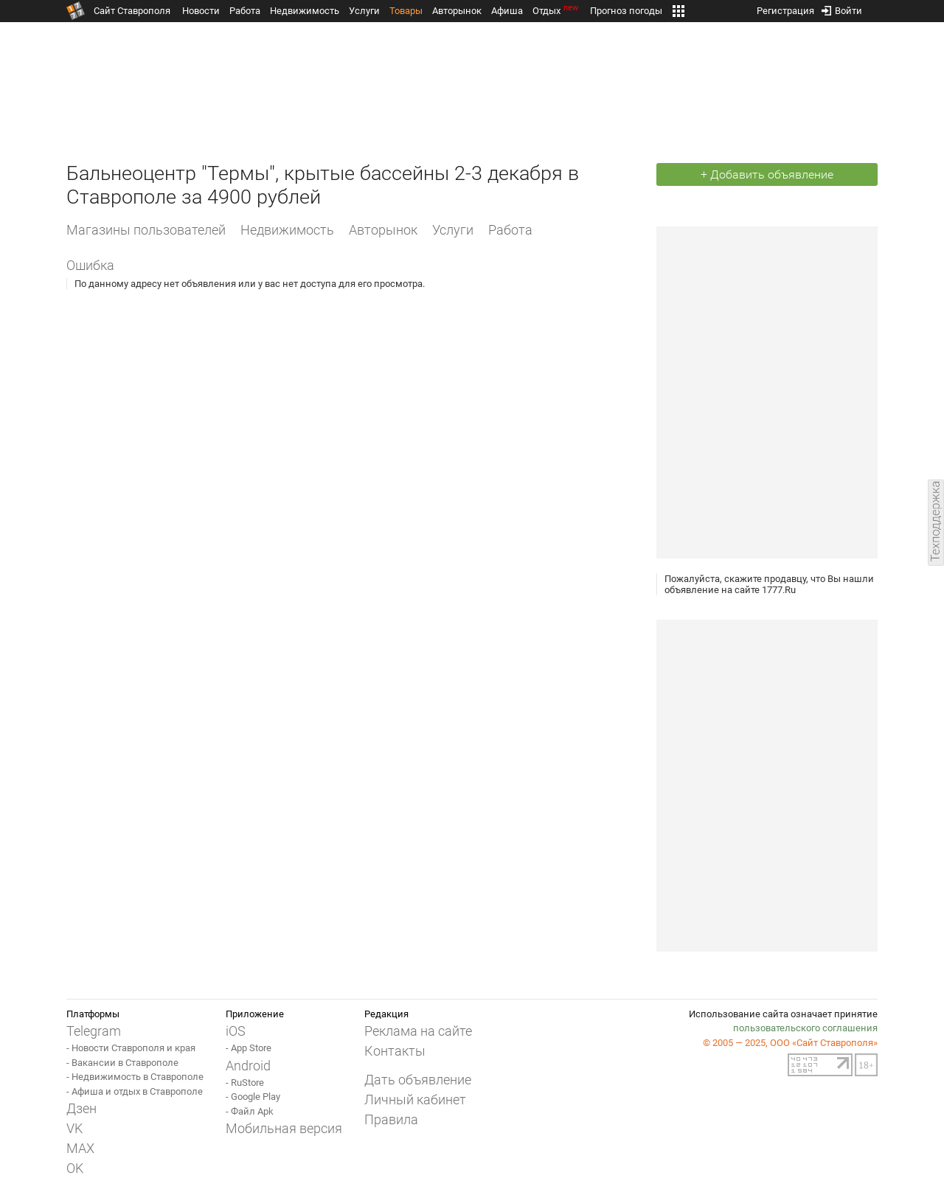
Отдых (556, 10)
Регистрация (785, 7)
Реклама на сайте (418, 1031)
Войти (842, 7)
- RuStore (245, 1082)
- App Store (248, 1047)
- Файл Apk (250, 1111)
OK (74, 1168)
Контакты (395, 1051)
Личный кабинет (415, 1099)
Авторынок (457, 10)
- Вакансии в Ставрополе (122, 1062)
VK (74, 1128)
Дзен (81, 1108)
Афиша (507, 10)
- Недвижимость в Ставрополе (135, 1076)
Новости (201, 10)
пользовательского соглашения (805, 1027)
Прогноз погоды (626, 10)
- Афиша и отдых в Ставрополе (134, 1091)
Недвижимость (304, 10)
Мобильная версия (284, 1128)
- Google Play (253, 1096)
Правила (391, 1119)
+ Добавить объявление (767, 174)
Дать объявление (417, 1079)
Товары (406, 10)
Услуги (364, 10)
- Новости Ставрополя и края (130, 1047)
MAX (80, 1148)
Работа (244, 10)
